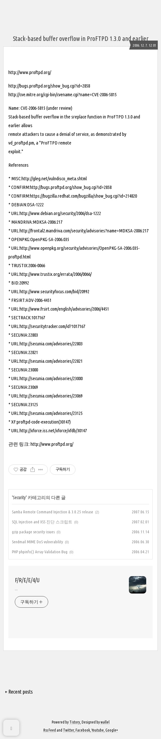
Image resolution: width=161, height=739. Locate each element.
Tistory (74, 722)
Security (19, 497)
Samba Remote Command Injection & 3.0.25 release (52, 512)
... (16, 588)
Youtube (98, 730)
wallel (105, 722)
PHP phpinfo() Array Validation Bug (39, 551)
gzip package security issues (33, 531)
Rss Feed (49, 730)
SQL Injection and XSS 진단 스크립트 (42, 521)
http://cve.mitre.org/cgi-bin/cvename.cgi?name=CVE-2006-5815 (62, 94)
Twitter (68, 730)
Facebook (83, 730)
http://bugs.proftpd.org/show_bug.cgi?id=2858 (49, 86)
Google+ (111, 730)
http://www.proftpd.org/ (29, 72)
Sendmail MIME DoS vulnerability (37, 541)
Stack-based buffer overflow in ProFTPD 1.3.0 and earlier (80, 38)
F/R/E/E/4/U (27, 580)
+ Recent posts (19, 692)
